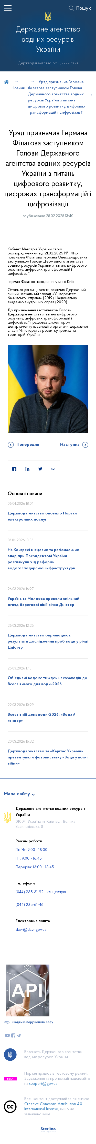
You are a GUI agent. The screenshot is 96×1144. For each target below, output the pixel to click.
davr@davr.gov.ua (31, 930)
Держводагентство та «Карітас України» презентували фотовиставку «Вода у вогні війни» (48, 757)
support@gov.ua (43, 1084)
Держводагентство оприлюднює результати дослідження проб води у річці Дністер (48, 641)
